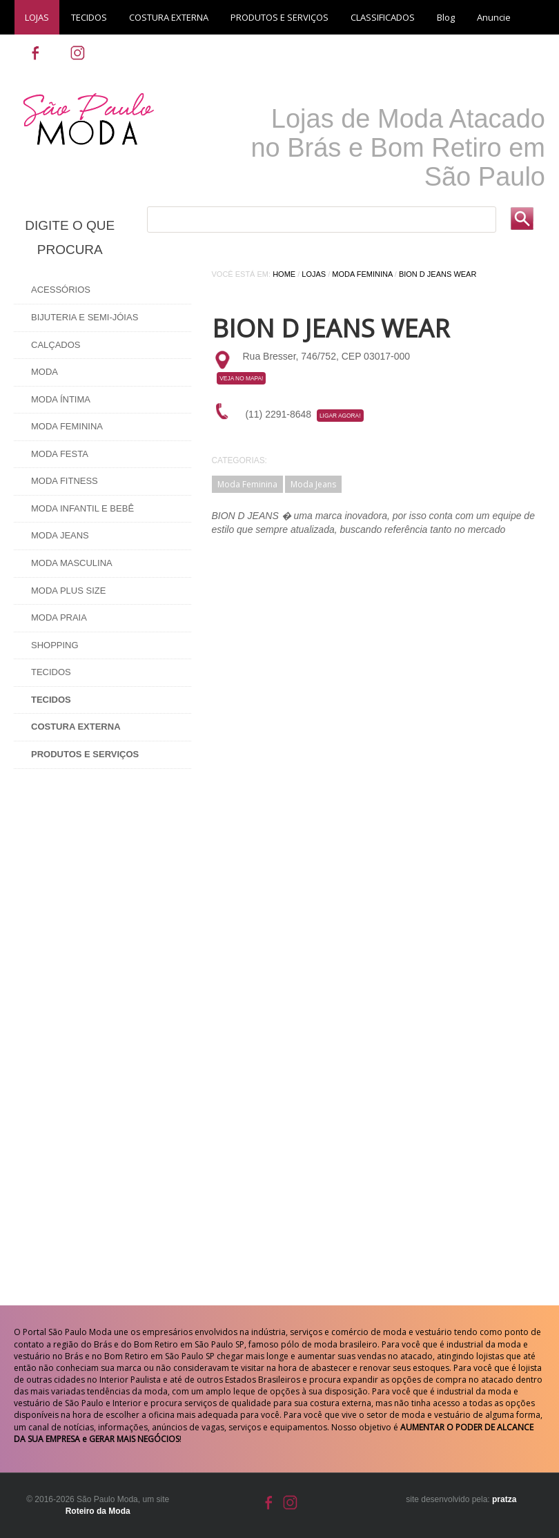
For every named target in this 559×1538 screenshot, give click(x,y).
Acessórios (60, 289)
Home (284, 274)
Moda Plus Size (68, 590)
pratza (504, 1499)
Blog (446, 17)
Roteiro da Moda (98, 1511)
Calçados (56, 345)
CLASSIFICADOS (383, 17)
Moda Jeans (60, 535)
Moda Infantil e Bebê (82, 508)
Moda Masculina (71, 563)
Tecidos (51, 672)
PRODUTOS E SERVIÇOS (279, 17)
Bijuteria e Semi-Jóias (84, 317)
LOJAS (37, 17)
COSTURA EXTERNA (168, 17)
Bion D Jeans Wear (437, 274)
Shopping (55, 645)
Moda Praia (59, 617)
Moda (44, 372)
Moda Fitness (64, 481)
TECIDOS (89, 17)
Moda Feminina (67, 426)
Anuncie (494, 17)
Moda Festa (59, 454)
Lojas (314, 274)
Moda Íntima (60, 399)
